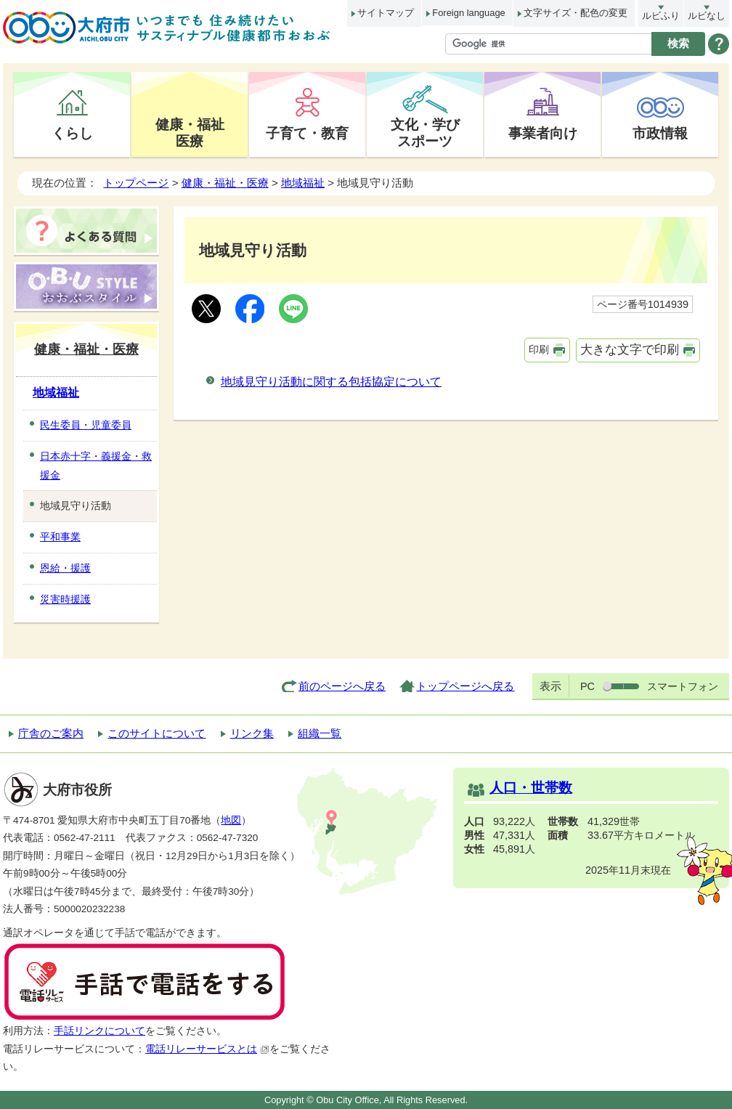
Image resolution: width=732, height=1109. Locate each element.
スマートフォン (682, 686)
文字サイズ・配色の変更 (575, 12)
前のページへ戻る (342, 686)
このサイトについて (156, 733)
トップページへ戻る (465, 686)
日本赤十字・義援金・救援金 (96, 465)
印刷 (539, 349)
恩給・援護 (65, 568)
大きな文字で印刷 (629, 350)
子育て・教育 (307, 133)
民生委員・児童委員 (85, 425)
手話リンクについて (99, 1030)
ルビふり (661, 15)
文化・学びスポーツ (425, 132)
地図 (231, 820)
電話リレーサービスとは (207, 1049)
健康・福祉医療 (189, 132)
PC (587, 686)
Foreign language (468, 12)
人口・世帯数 (530, 787)
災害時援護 (65, 599)
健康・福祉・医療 (225, 182)
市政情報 (660, 133)
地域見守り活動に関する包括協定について (331, 381)
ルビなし (706, 15)
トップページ (135, 182)
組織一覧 (319, 733)
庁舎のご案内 (51, 733)
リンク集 (252, 733)
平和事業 (60, 537)
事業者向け (542, 133)
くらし (72, 133)
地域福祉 (303, 182)
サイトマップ (385, 12)
